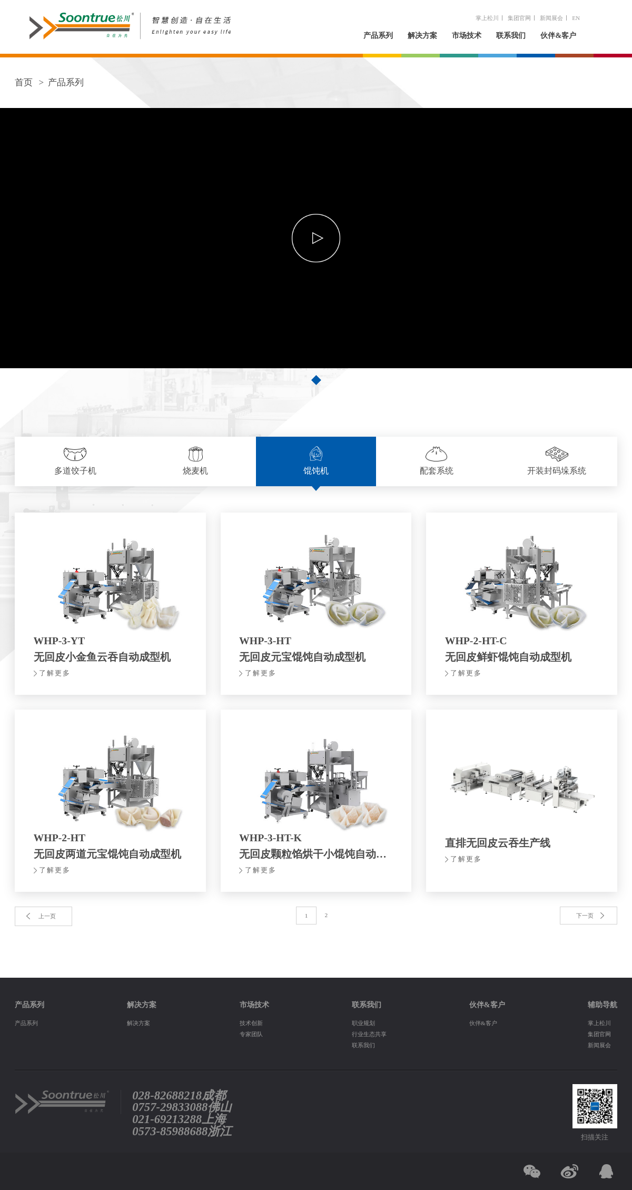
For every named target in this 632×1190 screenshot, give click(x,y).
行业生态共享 (369, 1034)
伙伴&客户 (558, 35)
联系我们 (511, 35)
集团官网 (519, 18)
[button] (316, 380)
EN (576, 18)
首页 (24, 82)
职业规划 (363, 1023)
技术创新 (251, 1023)
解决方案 (422, 35)
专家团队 (251, 1034)
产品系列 (378, 35)
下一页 (585, 915)
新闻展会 (551, 18)
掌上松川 (487, 18)
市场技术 (466, 35)
